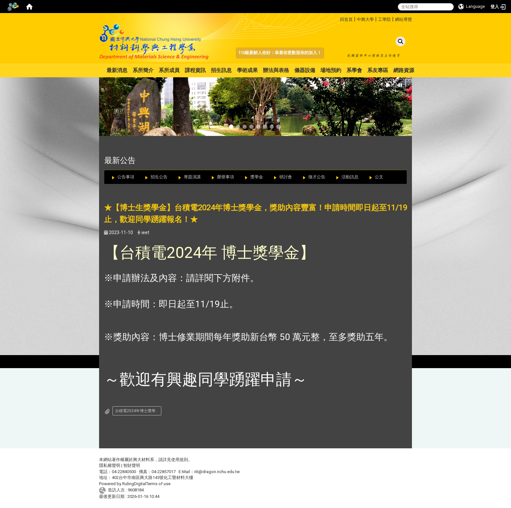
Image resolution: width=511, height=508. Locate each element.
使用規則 (179, 459)
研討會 (285, 176)
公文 (379, 176)
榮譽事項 (225, 176)
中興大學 (365, 19)
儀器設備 (304, 70)
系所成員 (169, 70)
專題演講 (192, 176)
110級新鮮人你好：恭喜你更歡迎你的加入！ (279, 52)
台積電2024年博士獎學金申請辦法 (138, 411)
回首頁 (346, 19)
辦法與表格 (276, 70)
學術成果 (247, 70)
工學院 (384, 19)
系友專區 (377, 70)
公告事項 (125, 176)
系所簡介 (143, 70)
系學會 (354, 70)
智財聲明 (131, 465)
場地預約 (330, 70)
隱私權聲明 (109, 465)
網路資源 (403, 70)
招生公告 (159, 176)
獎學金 (256, 176)
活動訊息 (350, 176)
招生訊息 (221, 70)
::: (337, 18)
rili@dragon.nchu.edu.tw (217, 471)
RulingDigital (134, 483)
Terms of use (158, 483)
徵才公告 (316, 176)
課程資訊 (195, 70)
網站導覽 (403, 19)
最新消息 (117, 70)
